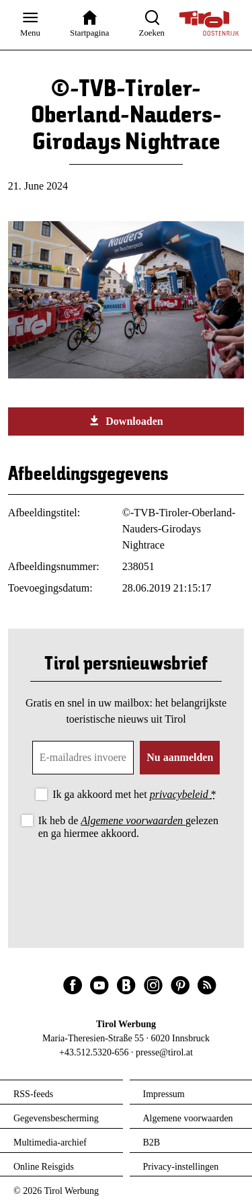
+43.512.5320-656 (94, 1052)
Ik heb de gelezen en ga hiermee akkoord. (128, 827)
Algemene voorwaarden (133, 820)
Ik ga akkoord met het (134, 794)
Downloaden (126, 421)
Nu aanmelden (179, 757)
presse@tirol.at (164, 1052)
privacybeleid (180, 794)
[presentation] (126, 879)
